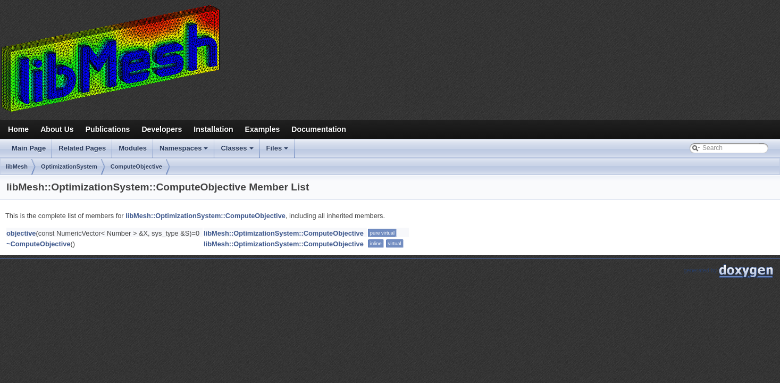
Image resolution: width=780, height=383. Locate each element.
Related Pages (82, 148)
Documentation (318, 129)
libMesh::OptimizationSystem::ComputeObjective (205, 216)
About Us (57, 129)
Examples (262, 129)
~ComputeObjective (38, 244)
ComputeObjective (136, 166)
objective (21, 233)
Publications (108, 129)
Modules (133, 148)
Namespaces (185, 151)
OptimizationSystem (69, 166)
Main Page (29, 148)
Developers (161, 129)
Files (278, 151)
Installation (213, 129)
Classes (238, 151)
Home (18, 129)
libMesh (17, 166)
